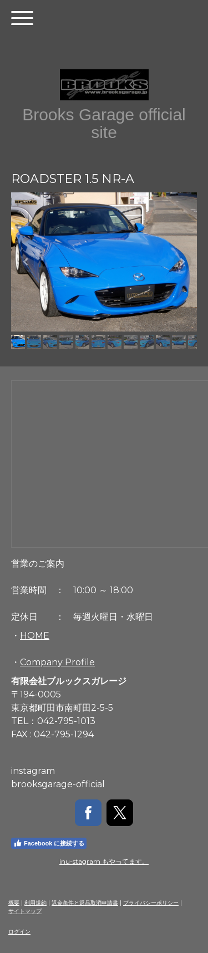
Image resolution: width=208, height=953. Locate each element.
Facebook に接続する (48, 843)
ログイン (19, 931)
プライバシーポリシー (151, 902)
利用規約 (35, 902)
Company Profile (57, 662)
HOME (34, 635)
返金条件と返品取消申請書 (85, 902)
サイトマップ (25, 911)
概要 (13, 902)
